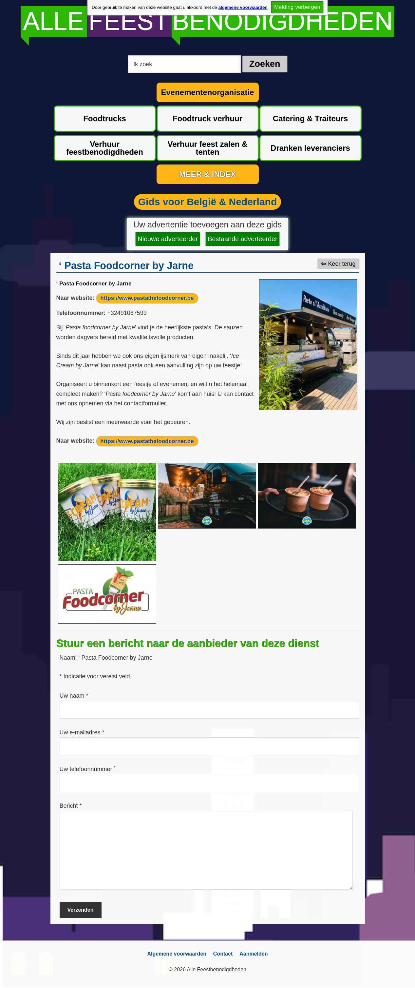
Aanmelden (257, 952)
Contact (223, 952)
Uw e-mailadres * (82, 730)
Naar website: (75, 295)
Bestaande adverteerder (240, 237)
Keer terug (341, 261)
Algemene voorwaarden (173, 952)
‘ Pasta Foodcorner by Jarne (96, 281)
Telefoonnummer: (81, 310)
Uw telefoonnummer (88, 767)
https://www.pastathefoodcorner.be (150, 295)
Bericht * (71, 804)
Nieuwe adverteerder (170, 237)
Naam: (69, 655)
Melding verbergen (298, 8)
